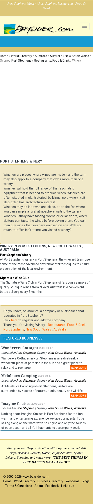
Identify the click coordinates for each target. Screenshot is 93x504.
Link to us (67, 486)
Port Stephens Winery (15, 255)
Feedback (52, 486)
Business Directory (50, 481)
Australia (41, 56)
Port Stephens (21, 60)
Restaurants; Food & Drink (52, 60)
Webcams (72, 481)
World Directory (21, 56)
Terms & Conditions (18, 486)
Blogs (85, 481)
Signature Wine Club (14, 278)
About (38, 486)
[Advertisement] (45, 110)
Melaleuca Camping (19, 376)
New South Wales (77, 56)
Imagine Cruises (15, 404)
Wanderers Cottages (19, 348)
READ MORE (78, 367)
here (14, 320)
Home (4, 56)
